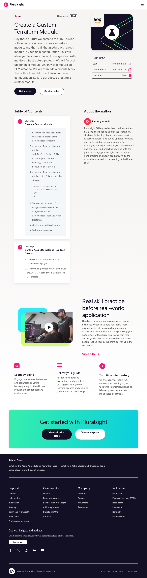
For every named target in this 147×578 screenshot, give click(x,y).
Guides (46, 488)
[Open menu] (142, 4)
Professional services (19, 516)
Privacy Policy (118, 566)
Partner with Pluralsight (54, 498)
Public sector (118, 511)
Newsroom (83, 498)
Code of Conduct (132, 566)
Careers (81, 493)
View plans (14, 511)
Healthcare (117, 498)
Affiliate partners (51, 502)
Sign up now (18, 537)
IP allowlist (14, 498)
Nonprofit (116, 507)
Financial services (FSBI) (124, 493)
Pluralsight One (50, 507)
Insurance (117, 502)
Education (117, 488)
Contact (12, 488)
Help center (14, 493)
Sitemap (13, 502)
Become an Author (52, 493)
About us (82, 488)
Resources (83, 502)
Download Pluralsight (19, 507)
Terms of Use (105, 566)
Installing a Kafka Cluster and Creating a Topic (83, 461)
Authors (47, 511)
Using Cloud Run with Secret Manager (27, 465)
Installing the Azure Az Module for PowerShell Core (33, 461)
